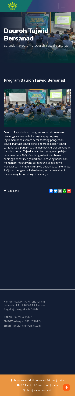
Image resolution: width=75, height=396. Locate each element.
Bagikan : (11, 190)
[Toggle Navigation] (62, 6)
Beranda (9, 45)
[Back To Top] (66, 387)
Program (25, 45)
